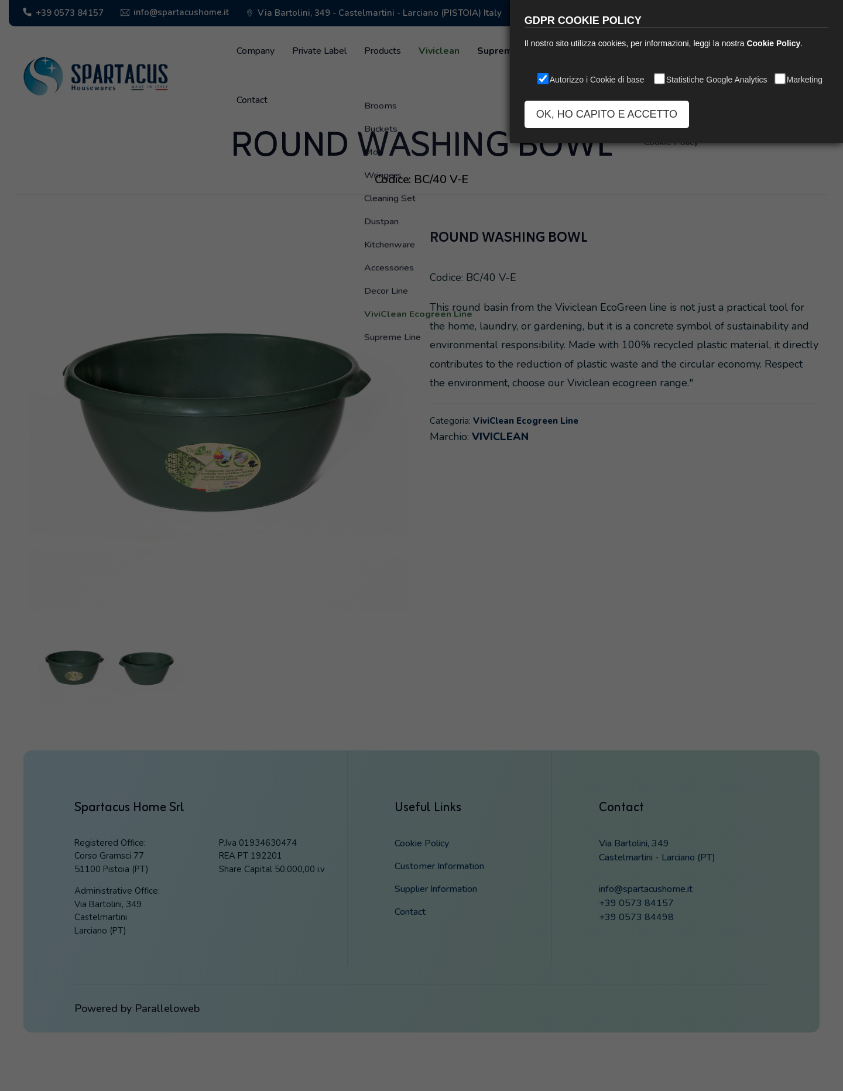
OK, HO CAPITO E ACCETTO (606, 114)
